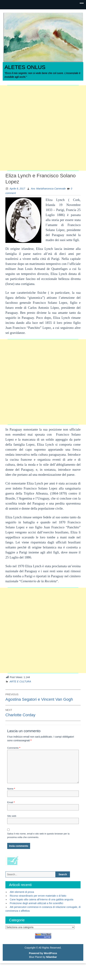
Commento (13, 748)
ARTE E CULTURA (20, 681)
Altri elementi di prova (22, 892)
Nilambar (51, 957)
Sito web (11, 816)
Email (11, 802)
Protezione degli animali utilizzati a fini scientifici (36, 903)
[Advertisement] (43, 128)
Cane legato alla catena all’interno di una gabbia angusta (41, 899)
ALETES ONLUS (25, 67)
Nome (11, 788)
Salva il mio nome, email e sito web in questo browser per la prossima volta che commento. (38, 835)
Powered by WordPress (43, 953)
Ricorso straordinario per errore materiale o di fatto (38, 895)
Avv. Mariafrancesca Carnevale (48, 188)
